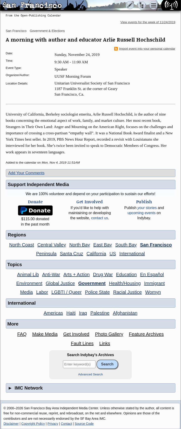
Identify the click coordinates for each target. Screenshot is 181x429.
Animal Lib (28, 274)
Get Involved (76, 334)
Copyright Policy (33, 424)
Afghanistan (125, 313)
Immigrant (154, 283)
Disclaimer (11, 424)
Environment (29, 283)
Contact (66, 424)
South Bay (126, 244)
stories (147, 208)
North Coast (21, 244)
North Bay (79, 244)
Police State (97, 292)
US (112, 253)
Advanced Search (90, 374)
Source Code (84, 424)
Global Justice (60, 283)
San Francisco (16, 31)
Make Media (45, 334)
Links (104, 343)
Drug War (103, 274)
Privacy (52, 424)
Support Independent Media (38, 184)
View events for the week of (147, 22)
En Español (152, 274)
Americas (53, 313)
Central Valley (51, 244)
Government (92, 283)
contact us (99, 218)
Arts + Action (76, 274)
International (132, 253)
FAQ (21, 334)
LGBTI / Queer (66, 292)
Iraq (83, 313)
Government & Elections (47, 31)
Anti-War (51, 274)
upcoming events (142, 213)
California (96, 253)
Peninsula (46, 253)
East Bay (102, 244)
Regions (17, 234)
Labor (42, 292)
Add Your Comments (26, 173)
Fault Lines (82, 343)
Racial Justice (127, 292)
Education (126, 274)
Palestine (99, 313)
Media (26, 292)
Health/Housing (125, 283)
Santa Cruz (71, 253)
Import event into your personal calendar (144, 49)
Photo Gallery (109, 334)
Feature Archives (146, 334)
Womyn (153, 292)
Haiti (71, 313)
